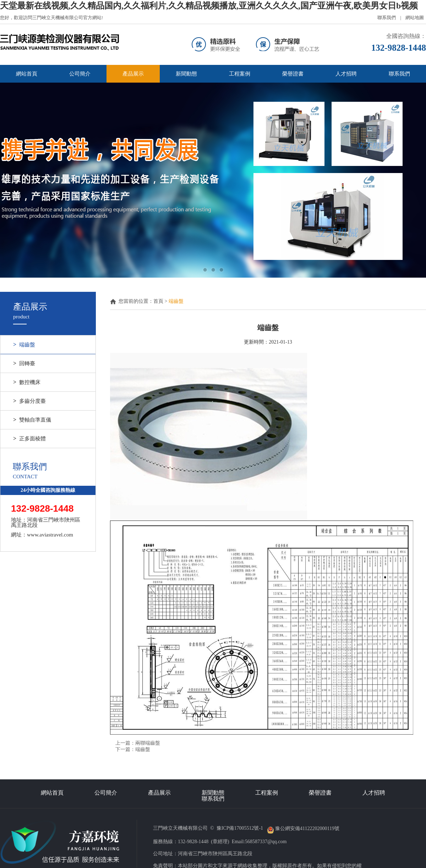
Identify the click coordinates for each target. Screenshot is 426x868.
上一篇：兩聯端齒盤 (137, 743)
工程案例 (239, 74)
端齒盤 (24, 344)
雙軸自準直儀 (32, 420)
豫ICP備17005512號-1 (240, 828)
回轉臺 (24, 363)
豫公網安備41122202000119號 (304, 828)
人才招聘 (346, 74)
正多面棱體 (29, 438)
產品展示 (133, 74)
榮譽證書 (293, 74)
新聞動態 (186, 74)
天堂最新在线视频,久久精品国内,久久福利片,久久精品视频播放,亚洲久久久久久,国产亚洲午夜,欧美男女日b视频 (209, 5)
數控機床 (26, 382)
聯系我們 (386, 17)
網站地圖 (414, 17)
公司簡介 (80, 74)
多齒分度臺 (29, 401)
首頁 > (161, 301)
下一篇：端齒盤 (132, 749)
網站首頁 (26, 74)
